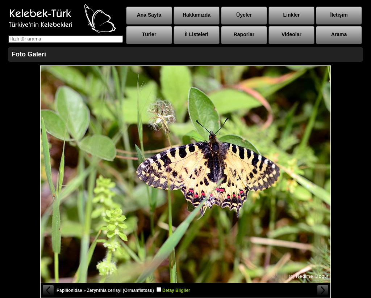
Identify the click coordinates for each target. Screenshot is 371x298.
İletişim (338, 15)
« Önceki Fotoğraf (48, 290)
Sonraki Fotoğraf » (323, 290)
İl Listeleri (196, 34)
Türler (149, 34)
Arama (339, 34)
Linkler (291, 15)
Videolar (291, 34)
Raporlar (244, 34)
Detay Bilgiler (176, 290)
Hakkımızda (196, 15)
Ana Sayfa (149, 15)
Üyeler (244, 15)
